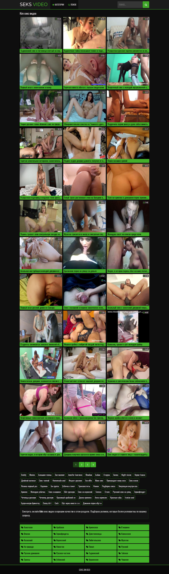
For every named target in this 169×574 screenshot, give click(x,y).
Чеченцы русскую (28, 497)
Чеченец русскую (46, 497)
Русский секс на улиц (122, 491)
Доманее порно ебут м (92, 503)
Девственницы (94, 533)
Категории (58, 4)
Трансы (25, 559)
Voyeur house (140, 474)
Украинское (92, 559)
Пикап (90, 546)
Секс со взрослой (85, 491)
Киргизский (60, 540)
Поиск (72, 4)
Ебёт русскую (69, 491)
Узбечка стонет (68, 486)
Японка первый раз (29, 486)
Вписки (25, 533)
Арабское (59, 527)
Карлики (44, 486)
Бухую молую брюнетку (30, 503)
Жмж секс (99, 480)
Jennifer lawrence (75, 474)
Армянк (24, 491)
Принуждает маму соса (116, 480)
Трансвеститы (84, 486)
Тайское (123, 553)
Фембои (89, 474)
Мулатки (123, 540)
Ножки (96, 486)
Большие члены (44, 474)
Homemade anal (59, 480)
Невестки (59, 546)
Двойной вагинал (28, 480)
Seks (34, 4)
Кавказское (125, 533)
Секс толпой (44, 480)
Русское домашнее (30, 553)
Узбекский (59, 559)
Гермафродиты (61, 533)
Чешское (123, 559)
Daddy (23, 474)
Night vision (126, 474)
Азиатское (26, 527)
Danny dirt (47, 503)
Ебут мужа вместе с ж (71, 503)
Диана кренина (85, 497)
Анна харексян (101, 497)
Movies (32, 474)
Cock (56, 503)
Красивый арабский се (66, 497)
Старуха (107, 474)
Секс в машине (54, 491)
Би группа (55, 486)
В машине (124, 527)
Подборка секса (108, 486)
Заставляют (60, 474)
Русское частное (62, 553)
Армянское (92, 527)
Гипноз (98, 491)
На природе (27, 546)
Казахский (26, 540)
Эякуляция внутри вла (127, 486)
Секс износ (133, 480)
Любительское (93, 540)
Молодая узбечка (38, 491)
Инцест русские (75, 480)
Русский (123, 546)
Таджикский (92, 553)
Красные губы (116, 497)
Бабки (97, 474)
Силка (115, 474)
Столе (107, 491)
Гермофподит (139, 491)
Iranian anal (129, 497)
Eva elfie (88, 480)
